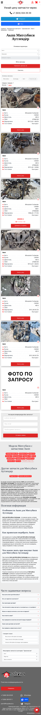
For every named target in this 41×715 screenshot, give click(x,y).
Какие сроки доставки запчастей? (11, 624)
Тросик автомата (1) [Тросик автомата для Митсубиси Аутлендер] (25, 476)
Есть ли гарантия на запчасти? (10, 598)
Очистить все (32, 78)
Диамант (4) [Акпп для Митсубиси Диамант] (30, 458)
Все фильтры (20, 62)
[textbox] (20, 58)
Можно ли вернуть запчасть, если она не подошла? (15, 611)
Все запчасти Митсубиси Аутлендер (13, 636)
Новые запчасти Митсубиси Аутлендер (14, 639)
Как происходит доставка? (9, 603)
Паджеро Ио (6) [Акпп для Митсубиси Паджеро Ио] (20, 458)
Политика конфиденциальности (12, 682)
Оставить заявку (21, 435)
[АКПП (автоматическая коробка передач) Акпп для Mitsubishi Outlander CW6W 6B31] (20, 189)
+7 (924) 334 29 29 (22, 13)
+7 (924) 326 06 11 (7, 699)
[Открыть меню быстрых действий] (36, 710)
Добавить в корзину (20, 225)
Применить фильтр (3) (20, 65)
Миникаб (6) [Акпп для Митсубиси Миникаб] (10, 458)
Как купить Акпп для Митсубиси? (11, 594)
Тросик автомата (20, 659)
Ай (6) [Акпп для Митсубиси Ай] (33, 456)
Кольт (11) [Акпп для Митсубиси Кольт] (32, 453)
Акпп (20, 653)
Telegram (20, 19)
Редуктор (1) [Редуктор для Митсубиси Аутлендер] (13, 476)
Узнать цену (20, 130)
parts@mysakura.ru (7, 703)
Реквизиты (11, 688)
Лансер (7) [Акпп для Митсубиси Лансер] (9, 456)
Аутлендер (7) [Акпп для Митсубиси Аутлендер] (18, 456)
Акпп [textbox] (20, 50)
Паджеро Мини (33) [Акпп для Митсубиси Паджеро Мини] (12, 453)
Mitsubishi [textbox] (20, 54)
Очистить (20, 70)
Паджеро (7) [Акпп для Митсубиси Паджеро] (26, 456)
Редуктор (20, 656)
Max (20, 24)
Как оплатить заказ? (7, 615)
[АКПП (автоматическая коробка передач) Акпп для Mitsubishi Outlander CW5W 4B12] (20, 97)
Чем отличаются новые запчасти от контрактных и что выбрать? (19, 607)
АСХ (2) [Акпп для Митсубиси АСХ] (18, 461)
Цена (9, 85)
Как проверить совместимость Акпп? (12, 628)
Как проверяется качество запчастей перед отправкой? (16, 619)
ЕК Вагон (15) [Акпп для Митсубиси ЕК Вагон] (23, 453)
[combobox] (20, 50)
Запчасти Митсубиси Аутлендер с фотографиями (16, 642)
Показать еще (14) (27, 461)
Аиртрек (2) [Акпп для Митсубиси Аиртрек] (11, 461)
